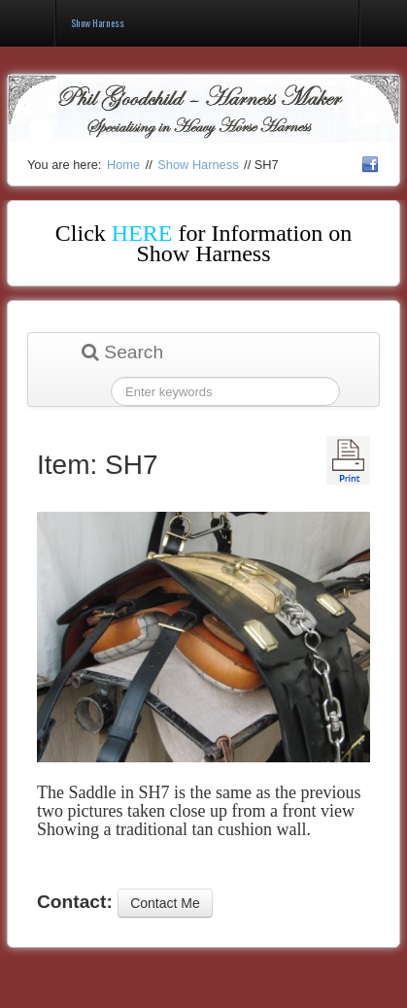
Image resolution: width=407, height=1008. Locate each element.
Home (123, 164)
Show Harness (197, 164)
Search (122, 352)
